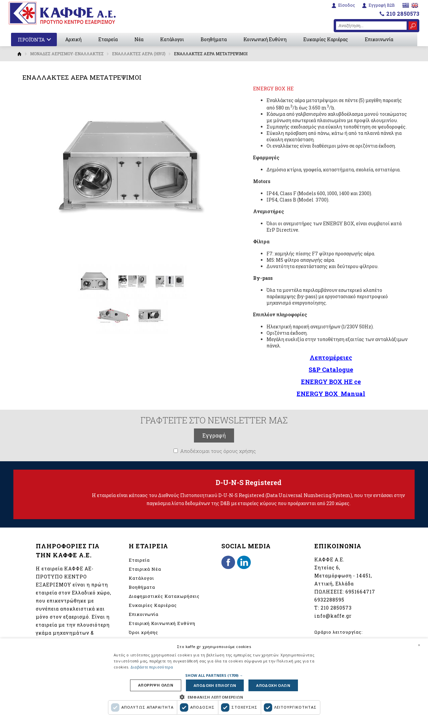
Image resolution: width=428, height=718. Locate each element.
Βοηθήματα (214, 39)
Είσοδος (346, 5)
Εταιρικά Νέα (145, 569)
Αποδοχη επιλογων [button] (215, 685)
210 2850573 (402, 13)
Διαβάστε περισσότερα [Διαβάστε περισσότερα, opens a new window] (151, 666)
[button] (214, 675)
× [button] (419, 645)
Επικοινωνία (379, 39)
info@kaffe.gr (333, 616)
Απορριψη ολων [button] (155, 685)
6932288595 (329, 599)
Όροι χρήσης (143, 632)
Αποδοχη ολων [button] (273, 685)
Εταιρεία (108, 39)
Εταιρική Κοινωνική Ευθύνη (162, 623)
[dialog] (214, 678)
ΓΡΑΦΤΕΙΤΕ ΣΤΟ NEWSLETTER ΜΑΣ (214, 420)
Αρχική (73, 39)
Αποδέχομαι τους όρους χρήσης (218, 451)
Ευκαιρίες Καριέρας (325, 39)
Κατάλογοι (172, 39)
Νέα (138, 39)
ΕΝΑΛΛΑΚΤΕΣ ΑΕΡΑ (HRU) (139, 53)
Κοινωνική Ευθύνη (265, 39)
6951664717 (360, 591)
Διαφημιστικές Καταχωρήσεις (164, 596)
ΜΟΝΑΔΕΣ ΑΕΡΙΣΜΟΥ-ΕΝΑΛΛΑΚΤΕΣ (67, 53)
